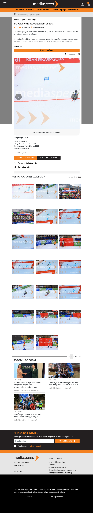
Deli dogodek (70, 54)
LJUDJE (63, 10)
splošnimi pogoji (34, 446)
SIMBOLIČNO (73, 10)
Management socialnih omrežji (60, 473)
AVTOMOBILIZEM (43, 10)
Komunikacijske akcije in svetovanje (62, 470)
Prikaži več (18, 46)
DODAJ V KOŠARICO (25, 157)
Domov (16, 19)
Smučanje (32, 19)
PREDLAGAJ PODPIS (48, 157)
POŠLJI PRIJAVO (67, 441)
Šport (23, 19)
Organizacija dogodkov (57, 467)
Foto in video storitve (57, 462)
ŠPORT (55, 10)
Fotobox (52, 465)
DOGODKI (30, 10)
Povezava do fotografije (27, 163)
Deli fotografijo (24, 167)
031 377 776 (18, 471)
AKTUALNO (19, 10)
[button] (89, 4)
